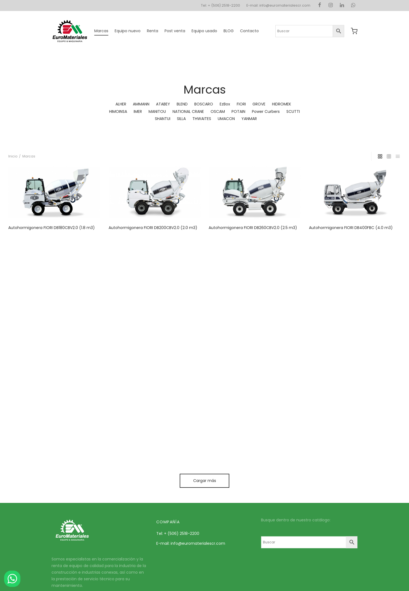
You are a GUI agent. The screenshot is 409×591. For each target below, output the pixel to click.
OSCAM (218, 111)
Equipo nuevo (128, 31)
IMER (138, 111)
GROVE (258, 104)
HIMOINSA (118, 111)
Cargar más (204, 480)
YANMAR (249, 118)
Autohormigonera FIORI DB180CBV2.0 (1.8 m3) (51, 227)
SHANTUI (162, 118)
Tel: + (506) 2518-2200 (220, 5)
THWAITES (201, 118)
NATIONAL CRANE (188, 111)
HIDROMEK (281, 104)
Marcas (101, 31)
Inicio (12, 156)
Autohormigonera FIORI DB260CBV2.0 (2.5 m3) (253, 227)
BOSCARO (203, 104)
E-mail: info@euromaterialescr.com (278, 5)
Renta (152, 31)
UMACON (226, 118)
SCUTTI (293, 111)
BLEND (182, 104)
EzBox (225, 104)
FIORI (241, 104)
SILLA (181, 118)
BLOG (229, 31)
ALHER (120, 104)
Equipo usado (204, 31)
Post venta (175, 31)
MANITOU (157, 111)
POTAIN (238, 111)
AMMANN (141, 104)
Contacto (249, 31)
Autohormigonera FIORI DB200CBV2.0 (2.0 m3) (153, 227)
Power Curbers (266, 111)
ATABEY (163, 104)
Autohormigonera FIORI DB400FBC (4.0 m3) (351, 227)
